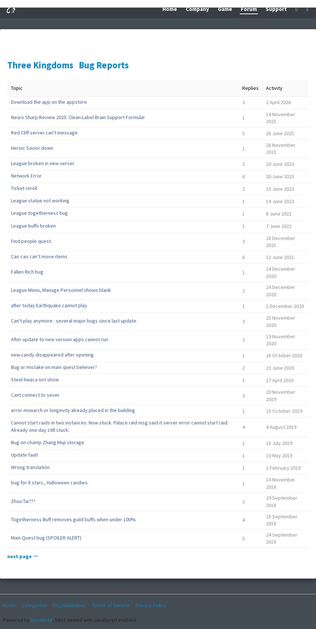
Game (225, 9)
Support (276, 8)
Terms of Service (111, 605)
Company (197, 8)
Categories (34, 605)
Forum (249, 8)
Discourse (42, 620)
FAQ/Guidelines (69, 605)
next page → (22, 556)
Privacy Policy (151, 605)
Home (169, 8)
